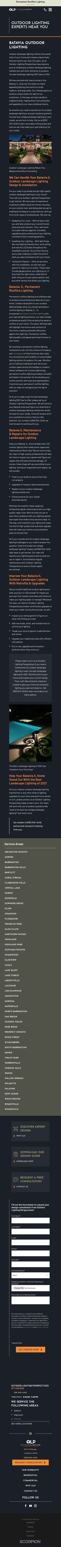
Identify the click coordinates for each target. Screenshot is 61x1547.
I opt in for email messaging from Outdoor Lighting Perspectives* (30, 1309)
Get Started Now (30, 1349)
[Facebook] (25, 1506)
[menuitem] (28, 852)
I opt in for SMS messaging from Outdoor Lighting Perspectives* (30, 1336)
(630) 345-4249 (30, 1458)
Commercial (30, 1481)
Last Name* (15, 1227)
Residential (30, 1476)
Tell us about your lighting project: (23, 1295)
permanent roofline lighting (32, 313)
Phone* (14, 1249)
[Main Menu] (50, 9)
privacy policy (28, 1327)
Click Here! (30, 4)
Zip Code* (15, 1260)
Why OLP (30, 1486)
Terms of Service (42, 1327)
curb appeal (18, 353)
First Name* (15, 1216)
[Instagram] (35, 1506)
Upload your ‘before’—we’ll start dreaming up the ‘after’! (27, 1283)
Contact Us (30, 1491)
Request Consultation (30, 1463)
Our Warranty (30, 1471)
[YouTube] (30, 1506)
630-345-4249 (20, 1392)
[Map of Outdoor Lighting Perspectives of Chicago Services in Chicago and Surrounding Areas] (30, 1371)
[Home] (20, 9)
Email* (13, 1238)
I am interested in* (18, 1270)
